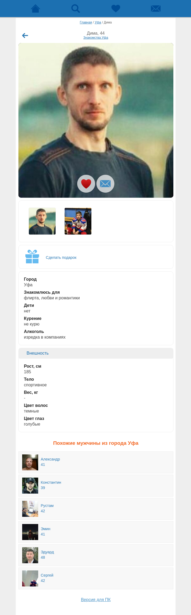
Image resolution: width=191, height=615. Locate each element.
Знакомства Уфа (95, 37)
